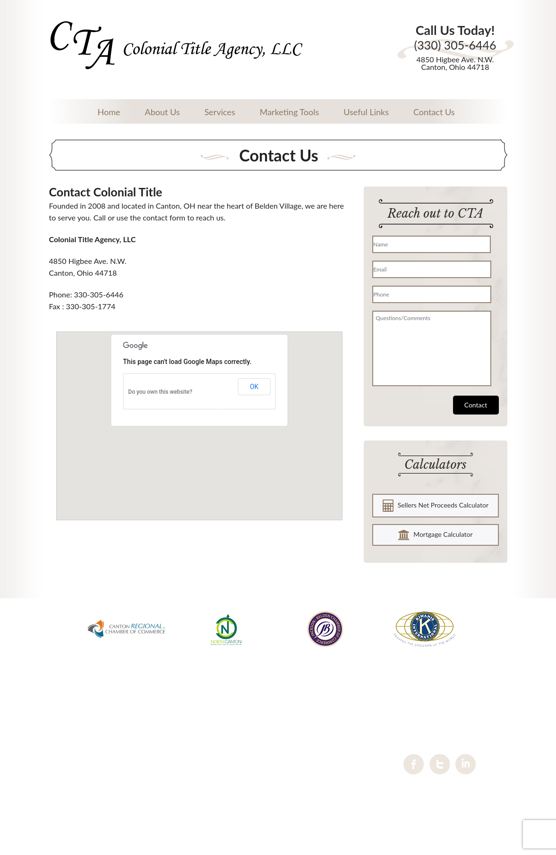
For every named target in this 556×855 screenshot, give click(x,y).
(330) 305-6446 (455, 45)
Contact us (278, 783)
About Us (162, 112)
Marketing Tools (289, 112)
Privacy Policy (278, 796)
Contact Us (434, 112)
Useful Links (366, 112)
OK (254, 386)
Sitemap (278, 808)
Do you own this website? (160, 392)
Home (109, 112)
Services (220, 112)
